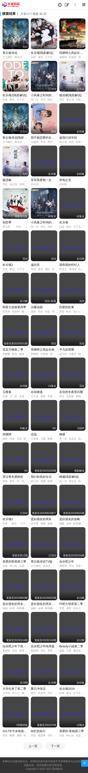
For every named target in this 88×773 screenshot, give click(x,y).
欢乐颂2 (8, 264)
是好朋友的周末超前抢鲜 (19, 604)
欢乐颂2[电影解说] (15, 95)
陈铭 (57, 735)
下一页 (55, 746)
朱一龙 (63, 438)
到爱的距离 (66, 307)
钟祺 (57, 99)
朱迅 (26, 735)
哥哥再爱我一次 (41, 180)
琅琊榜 (7, 434)
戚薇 (61, 650)
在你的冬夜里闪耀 (71, 392)
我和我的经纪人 (69, 264)
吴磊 (21, 565)
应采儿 (77, 608)
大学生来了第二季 (14, 688)
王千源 (34, 396)
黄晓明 (63, 57)
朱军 (5, 735)
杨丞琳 (42, 735)
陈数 (80, 438)
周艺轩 (51, 142)
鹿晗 (43, 396)
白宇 (80, 269)
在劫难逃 (37, 392)
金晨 (21, 396)
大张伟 (6, 693)
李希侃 (79, 565)
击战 (34, 434)
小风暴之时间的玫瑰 (44, 222)
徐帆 (28, 481)
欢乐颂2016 (67, 688)
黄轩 (33, 693)
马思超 (70, 396)
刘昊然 (72, 57)
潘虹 (47, 269)
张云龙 (63, 142)
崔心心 (77, 311)
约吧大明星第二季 (71, 604)
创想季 (7, 222)
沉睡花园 (37, 307)
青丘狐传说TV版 (41, 561)
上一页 (32, 746)
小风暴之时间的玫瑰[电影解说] (51, 95)
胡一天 (34, 99)
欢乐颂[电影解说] (42, 52)
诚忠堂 (35, 264)
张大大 (16, 693)
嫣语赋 (7, 180)
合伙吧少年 (66, 561)
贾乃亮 (6, 226)
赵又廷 (63, 353)
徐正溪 (70, 99)
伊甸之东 (65, 180)
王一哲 (13, 396)
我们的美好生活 (41, 476)
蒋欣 (40, 57)
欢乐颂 (63, 222)
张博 (33, 269)
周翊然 (79, 396)
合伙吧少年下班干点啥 (17, 646)
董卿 (12, 735)
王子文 (49, 57)
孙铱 (54, 311)
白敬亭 (72, 353)
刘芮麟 (79, 99)
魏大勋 (25, 311)
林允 (14, 353)
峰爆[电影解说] (69, 476)
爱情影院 (57, 768)
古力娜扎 (8, 57)
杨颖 (43, 523)
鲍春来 (51, 438)
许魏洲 (34, 142)
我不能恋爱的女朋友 (44, 137)
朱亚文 (63, 269)
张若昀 (16, 311)
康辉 (19, 735)
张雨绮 (72, 269)
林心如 (34, 481)
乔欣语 (34, 184)
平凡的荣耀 (66, 349)
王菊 (68, 650)
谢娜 (43, 481)
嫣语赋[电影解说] (70, 95)
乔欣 (43, 99)
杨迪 (21, 353)
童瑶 (40, 269)
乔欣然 (63, 184)
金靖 (68, 523)
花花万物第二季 (13, 349)
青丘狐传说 (10, 52)
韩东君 (42, 693)
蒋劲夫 (18, 57)
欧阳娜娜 (78, 523)
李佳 (85, 311)
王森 (43, 438)
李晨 (61, 311)
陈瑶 (26, 57)
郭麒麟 (6, 353)
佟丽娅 (82, 57)
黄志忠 (72, 438)
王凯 (19, 438)
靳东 (68, 311)
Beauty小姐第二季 (71, 646)
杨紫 (57, 57)
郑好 (50, 99)
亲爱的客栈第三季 (14, 561)
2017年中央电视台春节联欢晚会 (24, 731)
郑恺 (33, 735)
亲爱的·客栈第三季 (71, 731)
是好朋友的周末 (41, 519)
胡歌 (5, 438)
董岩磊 (77, 650)
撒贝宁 (25, 693)
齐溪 (50, 396)
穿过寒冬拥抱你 (13, 476)
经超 (47, 311)
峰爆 (62, 434)
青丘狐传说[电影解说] (17, 137)
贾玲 (12, 481)
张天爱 (34, 523)
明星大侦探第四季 (14, 307)
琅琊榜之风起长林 (42, 349)
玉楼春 (7, 392)
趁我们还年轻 (68, 137)
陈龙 (26, 438)
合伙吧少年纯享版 (42, 646)
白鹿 (5, 396)
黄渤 (5, 481)
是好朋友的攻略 (69, 519)
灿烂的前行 (38, 731)
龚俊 (33, 311)
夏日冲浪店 (38, 688)
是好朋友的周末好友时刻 (47, 604)
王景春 (34, 438)
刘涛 (33, 57)
